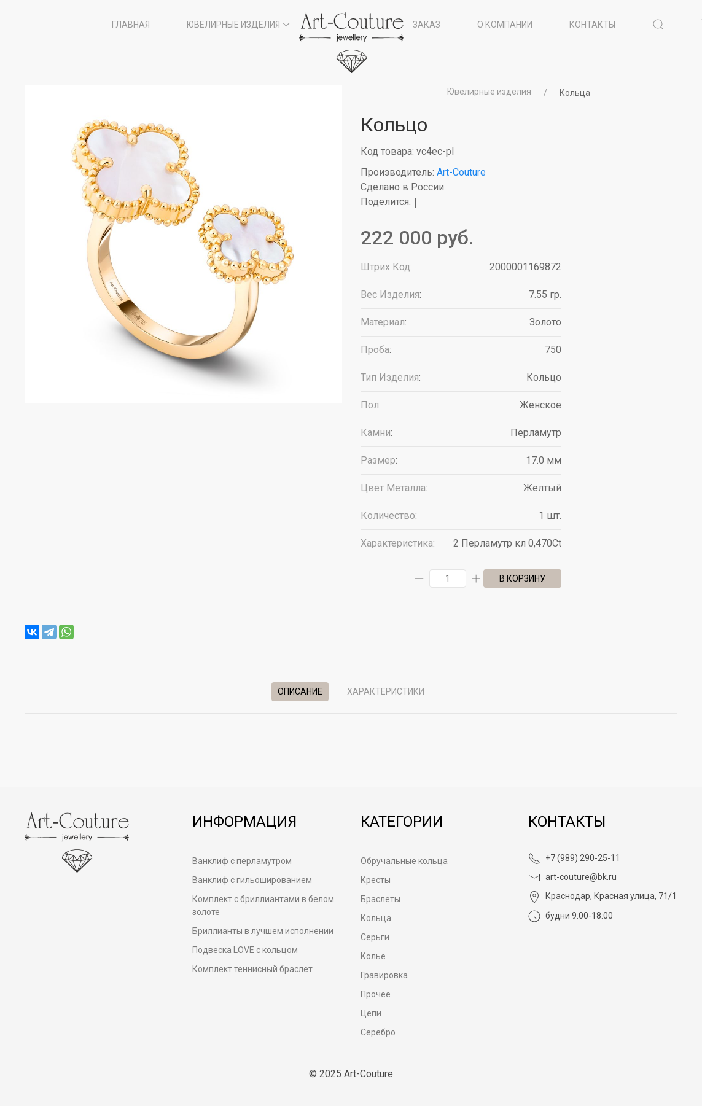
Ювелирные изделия (489, 91)
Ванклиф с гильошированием (252, 880)
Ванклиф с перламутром (242, 861)
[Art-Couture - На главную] (77, 841)
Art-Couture (461, 172)
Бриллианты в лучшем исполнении (262, 931)
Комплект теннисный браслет (252, 969)
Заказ (426, 24)
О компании (504, 24)
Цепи (371, 1013)
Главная (131, 24)
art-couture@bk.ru (572, 877)
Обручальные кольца (404, 861)
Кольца (575, 93)
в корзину (522, 578)
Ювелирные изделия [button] (238, 24)
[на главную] (351, 42)
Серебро (378, 1032)
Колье (373, 956)
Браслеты (380, 899)
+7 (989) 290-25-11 (574, 858)
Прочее (376, 994)
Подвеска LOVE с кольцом (245, 950)
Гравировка (384, 975)
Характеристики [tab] (385, 691)
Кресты (376, 880)
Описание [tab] (300, 691)
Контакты (592, 24)
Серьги (375, 937)
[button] (658, 24)
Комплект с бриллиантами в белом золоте (263, 905)
